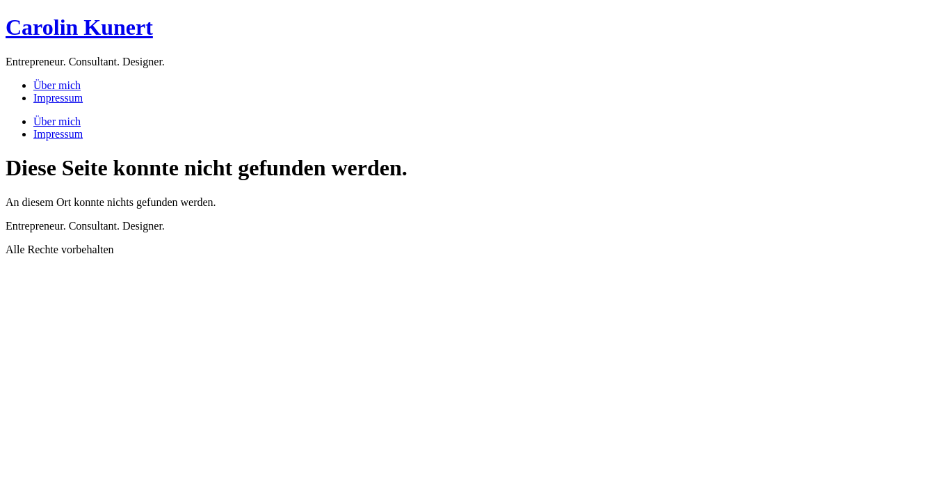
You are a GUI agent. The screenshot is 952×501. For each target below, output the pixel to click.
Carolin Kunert (79, 27)
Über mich (57, 85)
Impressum (58, 98)
